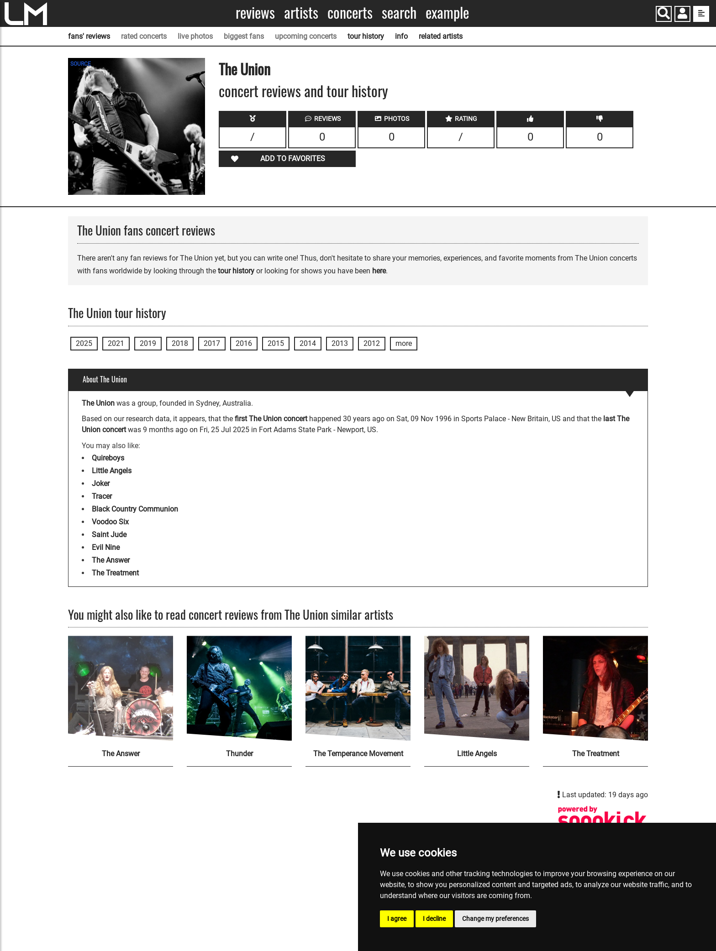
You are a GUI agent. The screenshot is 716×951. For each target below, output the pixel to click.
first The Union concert (271, 418)
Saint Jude (109, 534)
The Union (244, 68)
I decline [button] (434, 918)
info (401, 36)
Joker (101, 483)
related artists (441, 36)
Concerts (350, 12)
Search (399, 12)
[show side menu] (701, 14)
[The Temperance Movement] (358, 688)
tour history (365, 36)
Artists (301, 12)
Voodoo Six (110, 521)
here (379, 270)
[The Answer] (120, 688)
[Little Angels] (476, 688)
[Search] (664, 14)
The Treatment (115, 573)
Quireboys (108, 458)
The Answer (111, 560)
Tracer (102, 496)
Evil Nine (106, 547)
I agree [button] (396, 918)
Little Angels (112, 470)
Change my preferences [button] (495, 918)
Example (447, 12)
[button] (682, 14)
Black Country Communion (135, 509)
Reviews (255, 12)
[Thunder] (239, 688)
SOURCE (80, 64)
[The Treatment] (595, 688)
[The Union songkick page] (602, 820)
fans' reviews (89, 36)
